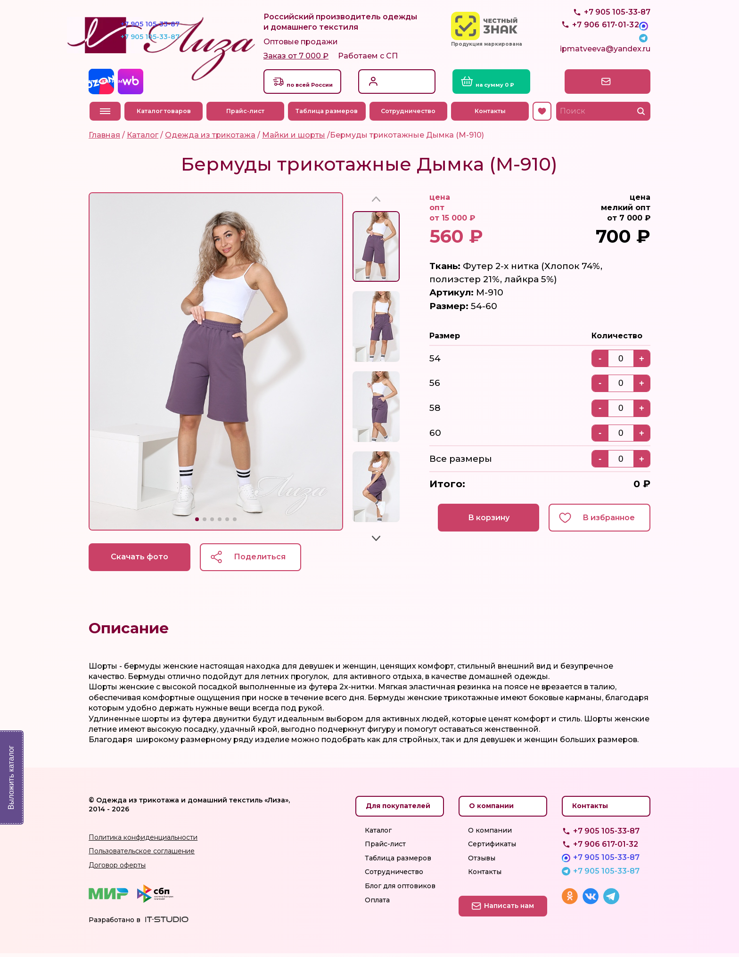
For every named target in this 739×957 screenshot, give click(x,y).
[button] (197, 522)
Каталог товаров (164, 114)
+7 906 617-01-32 (605, 847)
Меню (105, 114)
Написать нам (609, 84)
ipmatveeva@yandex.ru (605, 54)
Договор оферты (117, 869)
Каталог (378, 834)
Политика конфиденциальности (143, 841)
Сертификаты (492, 847)
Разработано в (114, 923)
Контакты (490, 114)
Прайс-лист (246, 114)
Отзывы (481, 862)
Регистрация (400, 89)
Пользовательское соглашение (142, 855)
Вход (386, 79)
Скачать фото (140, 560)
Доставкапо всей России (313, 84)
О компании (490, 834)
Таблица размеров (327, 114)
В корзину (485, 520)
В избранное (608, 520)
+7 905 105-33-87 (617, 33)
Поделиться (263, 560)
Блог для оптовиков (400, 889)
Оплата (377, 904)
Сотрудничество (409, 114)
